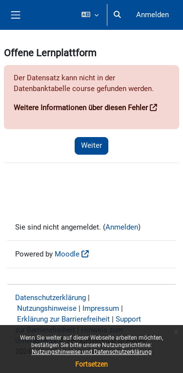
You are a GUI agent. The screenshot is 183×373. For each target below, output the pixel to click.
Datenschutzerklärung (50, 297)
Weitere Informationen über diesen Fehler (81, 107)
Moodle (67, 254)
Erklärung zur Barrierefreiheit (63, 319)
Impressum (100, 308)
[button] (89, 15)
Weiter (91, 145)
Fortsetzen (91, 364)
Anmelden (152, 14)
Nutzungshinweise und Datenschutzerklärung (92, 352)
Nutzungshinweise (47, 308)
